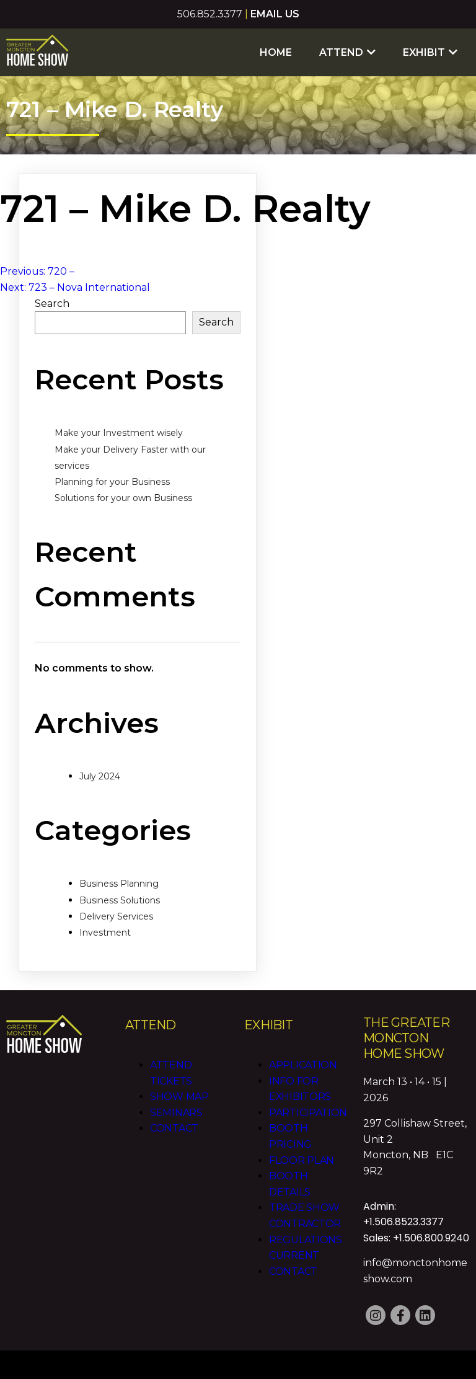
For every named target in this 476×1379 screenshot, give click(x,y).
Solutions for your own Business (123, 497)
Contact (174, 1128)
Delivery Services (116, 916)
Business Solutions (119, 900)
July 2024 (99, 776)
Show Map (179, 1096)
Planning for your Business (112, 481)
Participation (308, 1113)
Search (52, 303)
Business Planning (119, 883)
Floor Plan (301, 1160)
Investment (105, 932)
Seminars (176, 1113)
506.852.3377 (209, 14)
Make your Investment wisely (119, 432)
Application (303, 1065)
